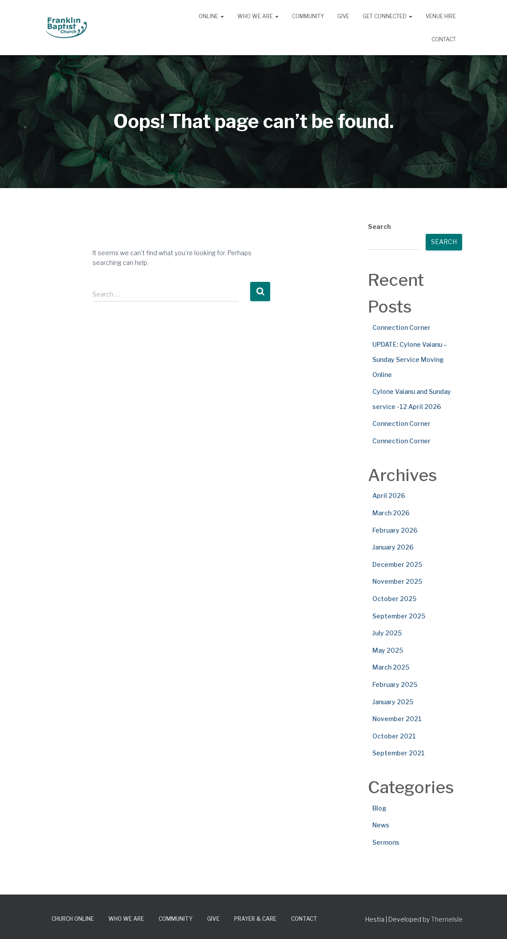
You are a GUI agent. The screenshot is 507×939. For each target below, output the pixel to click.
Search (379, 226)
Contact (443, 39)
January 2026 (393, 547)
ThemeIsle (447, 919)
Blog (379, 808)
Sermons (385, 842)
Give (343, 16)
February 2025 (394, 684)
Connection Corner (401, 327)
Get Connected (387, 16)
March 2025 (390, 667)
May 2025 (387, 650)
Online (211, 16)
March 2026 (391, 513)
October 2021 (394, 736)
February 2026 (395, 530)
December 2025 (397, 564)
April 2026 (388, 495)
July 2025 (387, 633)
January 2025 (392, 702)
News (380, 825)
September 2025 (398, 616)
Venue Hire (441, 16)
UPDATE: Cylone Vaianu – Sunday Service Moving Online (409, 359)
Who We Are (258, 16)
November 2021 (397, 718)
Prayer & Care (255, 918)
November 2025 (397, 581)
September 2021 (398, 753)
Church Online (73, 918)
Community (308, 16)
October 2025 (394, 598)
